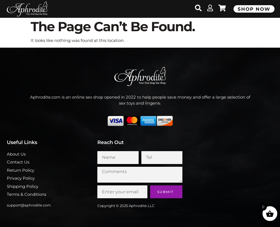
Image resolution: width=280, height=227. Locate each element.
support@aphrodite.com (29, 205)
